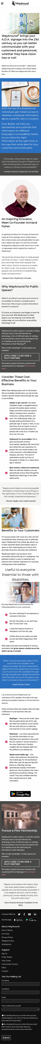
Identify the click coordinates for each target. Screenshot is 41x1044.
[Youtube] (29, 914)
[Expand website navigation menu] (2, 3)
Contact (5, 971)
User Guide (6, 961)
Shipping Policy (8, 941)
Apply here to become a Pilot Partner (17, 356)
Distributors (6, 944)
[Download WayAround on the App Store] (20, 787)
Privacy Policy (7, 937)
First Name (5, 980)
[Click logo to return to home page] (20, 5)
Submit (6, 1037)
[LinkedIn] (35, 914)
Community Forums (10, 964)
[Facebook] (24, 914)
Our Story (5, 934)
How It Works (7, 930)
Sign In (4, 953)
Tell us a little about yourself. (11, 1006)
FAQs (4, 967)
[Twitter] (19, 914)
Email (4, 997)
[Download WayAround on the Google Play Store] (20, 794)
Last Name (5, 989)
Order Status (7, 957)
